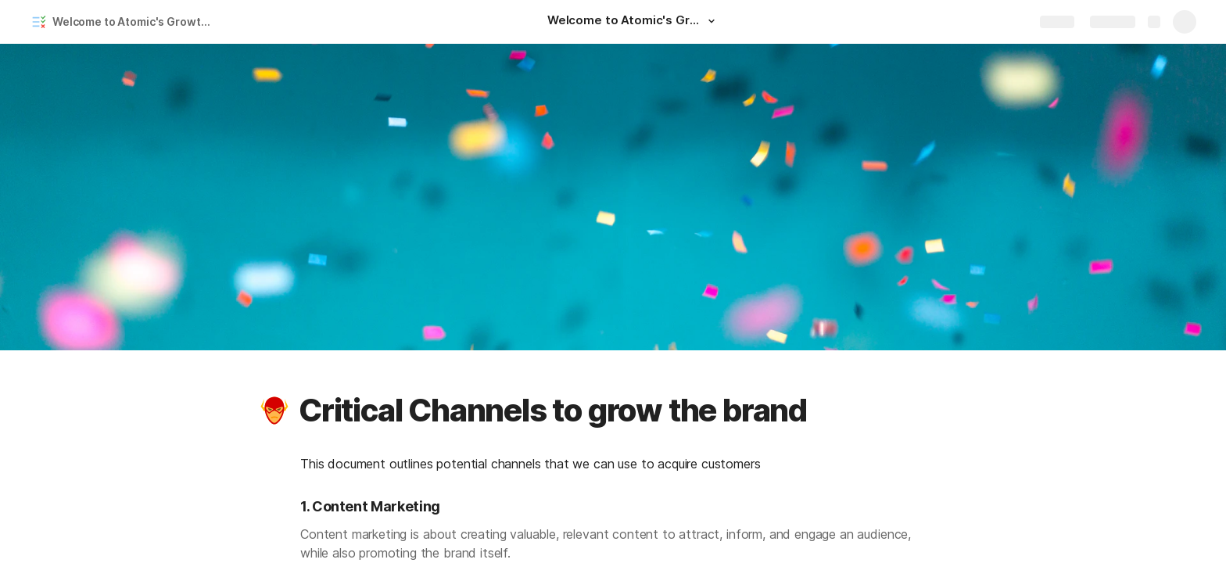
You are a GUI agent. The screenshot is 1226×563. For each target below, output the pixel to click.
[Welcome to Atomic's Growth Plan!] (633, 22)
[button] (711, 21)
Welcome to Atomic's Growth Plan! (135, 21)
